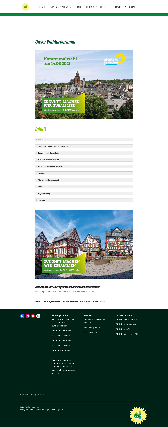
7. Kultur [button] (39, 183)
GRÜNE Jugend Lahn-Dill (127, 330)
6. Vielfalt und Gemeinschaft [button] (47, 176)
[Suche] (141, 2)
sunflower (37, 406)
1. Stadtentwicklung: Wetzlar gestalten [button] (52, 143)
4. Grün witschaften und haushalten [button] (50, 163)
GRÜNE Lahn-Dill (123, 325)
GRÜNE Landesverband (126, 320)
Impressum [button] (40, 196)
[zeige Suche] (144, 2)
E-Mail (72, 363)
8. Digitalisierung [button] (43, 190)
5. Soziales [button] (40, 170)
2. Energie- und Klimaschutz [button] (47, 149)
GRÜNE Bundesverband (126, 316)
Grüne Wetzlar (48, 8)
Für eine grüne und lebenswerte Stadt (59, 11)
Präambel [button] (40, 136)
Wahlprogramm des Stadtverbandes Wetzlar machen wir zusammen (65, 288)
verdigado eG (59, 406)
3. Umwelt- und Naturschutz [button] (47, 156)
